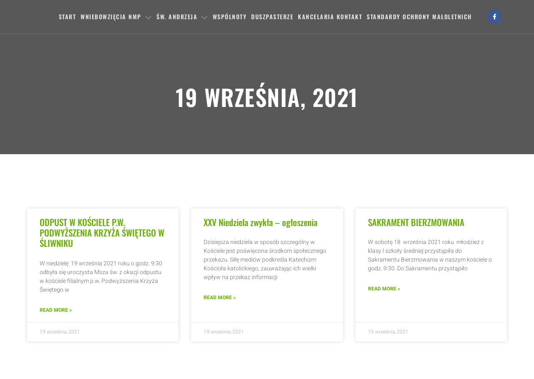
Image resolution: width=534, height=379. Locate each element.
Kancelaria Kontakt (330, 16)
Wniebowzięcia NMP (116, 16)
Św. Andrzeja (182, 16)
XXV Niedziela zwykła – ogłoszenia (260, 222)
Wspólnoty (230, 16)
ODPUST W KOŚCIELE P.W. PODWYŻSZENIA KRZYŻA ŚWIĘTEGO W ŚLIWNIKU (102, 232)
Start (67, 16)
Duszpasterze (272, 16)
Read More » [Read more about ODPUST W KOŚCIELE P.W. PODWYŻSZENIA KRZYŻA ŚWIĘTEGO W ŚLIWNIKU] (56, 310)
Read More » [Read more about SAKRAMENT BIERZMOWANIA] (384, 289)
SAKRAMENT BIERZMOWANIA (416, 222)
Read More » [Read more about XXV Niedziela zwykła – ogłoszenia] (220, 297)
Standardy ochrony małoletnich (419, 16)
